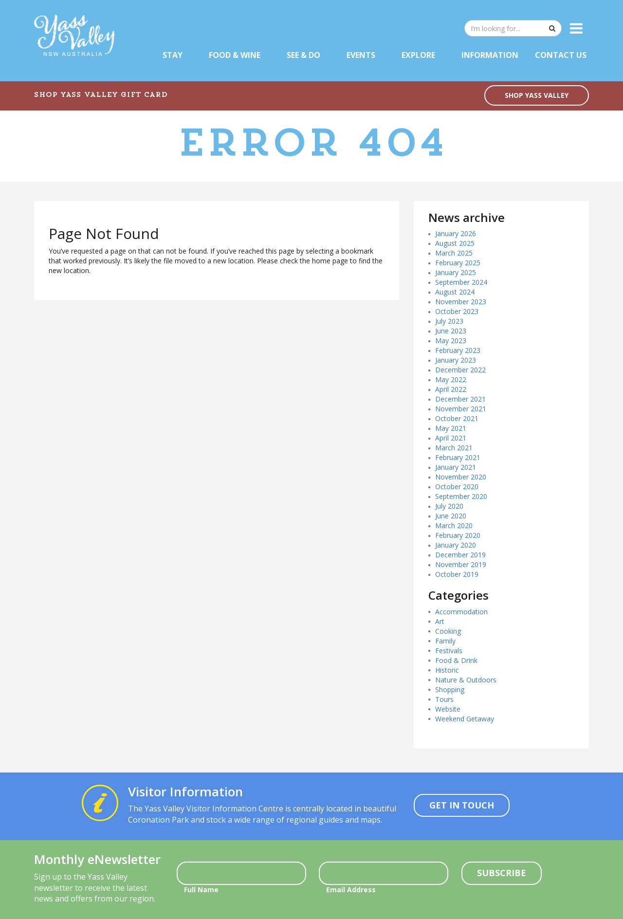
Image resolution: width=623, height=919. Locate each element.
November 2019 (460, 564)
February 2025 (457, 262)
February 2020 (457, 535)
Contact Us (560, 55)
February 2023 (457, 350)
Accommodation (461, 611)
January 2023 (455, 360)
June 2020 (450, 515)
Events (361, 55)
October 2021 (456, 418)
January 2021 (455, 467)
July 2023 (449, 321)
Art (439, 621)
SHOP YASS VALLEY (536, 95)
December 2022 (460, 369)
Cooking (448, 631)
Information (489, 55)
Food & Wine (234, 55)
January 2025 (455, 272)
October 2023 (456, 311)
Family (445, 640)
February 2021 (457, 457)
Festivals (448, 650)
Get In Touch (461, 805)
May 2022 (450, 379)
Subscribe (501, 873)
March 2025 (454, 252)
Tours (444, 699)
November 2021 (460, 408)
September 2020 (461, 496)
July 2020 (449, 506)
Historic (447, 670)
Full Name (201, 889)
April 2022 (450, 389)
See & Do (303, 55)
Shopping (449, 689)
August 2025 (455, 243)
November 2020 (460, 476)
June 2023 (450, 330)
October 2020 (456, 486)
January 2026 (455, 233)
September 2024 (461, 282)
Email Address (351, 889)
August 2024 (455, 291)
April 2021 (450, 437)
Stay (173, 55)
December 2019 (460, 554)
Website (447, 709)
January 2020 (455, 545)
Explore (418, 55)
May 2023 (450, 340)
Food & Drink (456, 660)
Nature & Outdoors (465, 679)
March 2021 (454, 447)
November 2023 (460, 301)
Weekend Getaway (464, 718)
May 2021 (450, 428)
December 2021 (460, 399)
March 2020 (454, 525)
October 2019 (456, 574)
